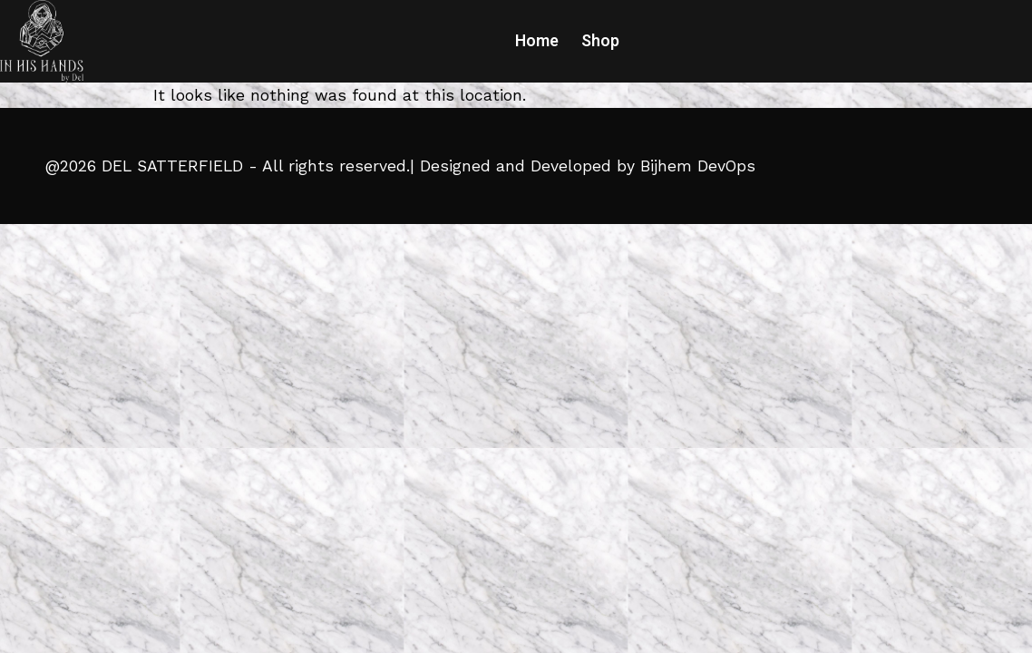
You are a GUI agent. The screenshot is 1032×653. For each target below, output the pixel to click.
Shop (600, 41)
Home (537, 41)
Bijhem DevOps (697, 166)
